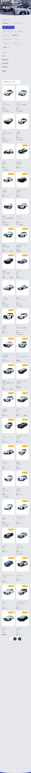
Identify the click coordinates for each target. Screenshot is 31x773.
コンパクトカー (16, 23)
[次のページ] (19, 638)
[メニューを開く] (3, 2)
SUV (19, 31)
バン (15, 39)
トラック (5, 43)
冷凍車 (5, 47)
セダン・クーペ (7, 27)
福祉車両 (14, 35)
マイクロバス (6, 39)
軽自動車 (5, 23)
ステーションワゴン (8, 31)
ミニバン (5, 35)
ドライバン (15, 43)
